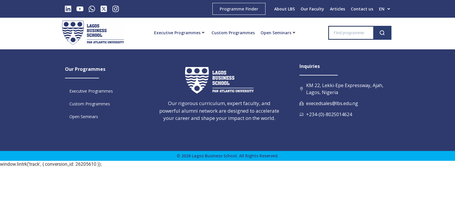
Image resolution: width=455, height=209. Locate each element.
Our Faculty (312, 9)
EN (384, 9)
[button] (384, 9)
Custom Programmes (233, 32)
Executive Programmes (179, 32)
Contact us (362, 9)
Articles (337, 9)
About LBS (284, 9)
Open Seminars (278, 32)
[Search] (382, 32)
